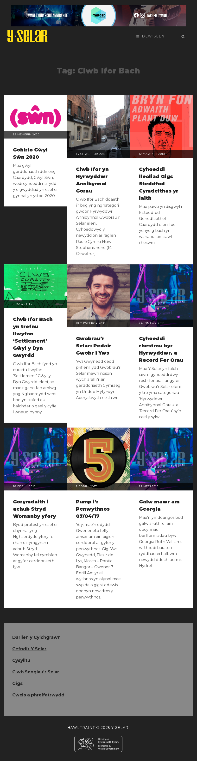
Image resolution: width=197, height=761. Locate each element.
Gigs (17, 683)
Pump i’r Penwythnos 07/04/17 (93, 509)
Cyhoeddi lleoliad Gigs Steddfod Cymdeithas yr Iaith (158, 183)
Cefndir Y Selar (29, 649)
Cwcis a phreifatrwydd (38, 695)
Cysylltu (21, 660)
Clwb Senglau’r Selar (35, 672)
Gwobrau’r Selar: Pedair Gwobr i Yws (93, 346)
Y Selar (120, 727)
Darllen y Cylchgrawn (36, 637)
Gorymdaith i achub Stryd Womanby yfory (34, 509)
